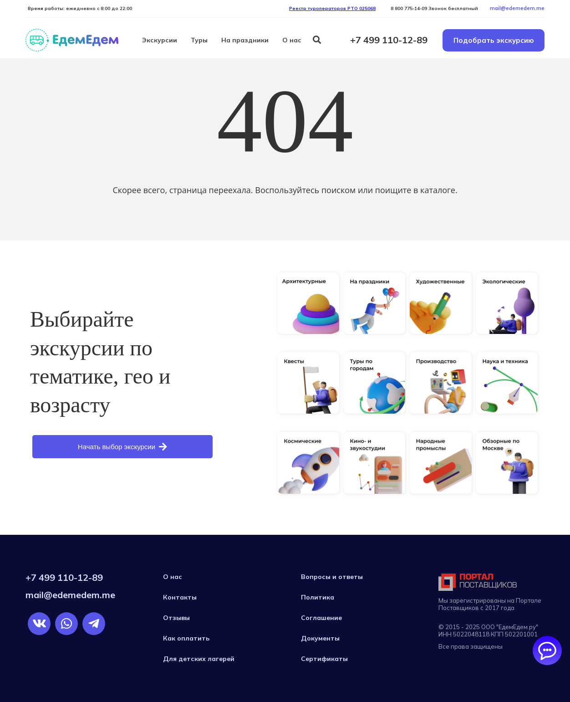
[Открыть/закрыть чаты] (547, 650)
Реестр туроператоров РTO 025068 (332, 8)
